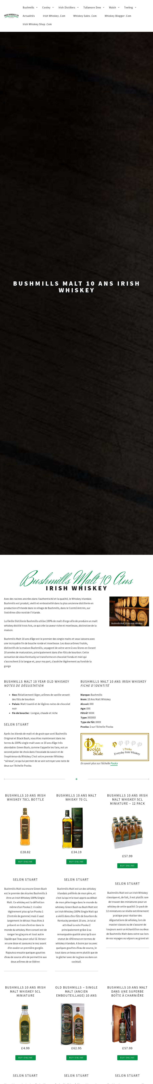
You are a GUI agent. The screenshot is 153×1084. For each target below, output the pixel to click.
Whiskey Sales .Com (85, 15)
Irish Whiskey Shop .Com (37, 24)
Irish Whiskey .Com (54, 15)
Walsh (112, 7)
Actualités (29, 15)
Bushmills (28, 7)
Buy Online (25, 861)
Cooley (46, 7)
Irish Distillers (66, 7)
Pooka (114, 763)
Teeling (128, 7)
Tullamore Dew (92, 7)
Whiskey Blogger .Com (118, 15)
